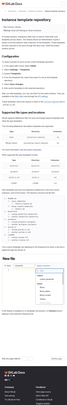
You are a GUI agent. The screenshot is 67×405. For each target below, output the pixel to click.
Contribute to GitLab (44, 399)
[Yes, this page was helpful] (24, 359)
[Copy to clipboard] (62, 198)
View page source (43, 392)
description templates (32, 150)
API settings (43, 96)
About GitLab (10, 392)
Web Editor (40, 45)
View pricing (10, 395)
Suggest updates (43, 403)
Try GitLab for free (12, 399)
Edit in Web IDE (42, 395)
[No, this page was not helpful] (30, 359)
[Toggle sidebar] (3, 11)
